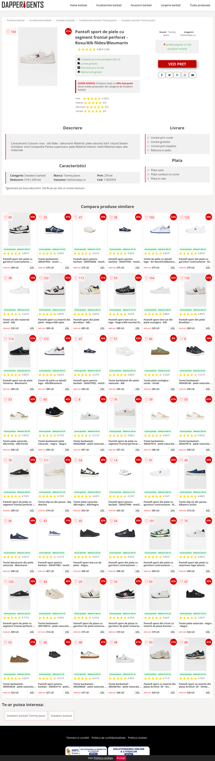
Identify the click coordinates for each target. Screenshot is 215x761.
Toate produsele (200, 5)
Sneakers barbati (65, 20)
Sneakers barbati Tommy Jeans (138, 20)
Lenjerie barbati (171, 5)
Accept (121, 758)
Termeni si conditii (77, 738)
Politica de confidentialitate (109, 738)
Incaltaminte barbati (109, 5)
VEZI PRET (177, 63)
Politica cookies (137, 738)
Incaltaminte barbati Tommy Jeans (98, 20)
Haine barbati (78, 5)
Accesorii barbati (141, 5)
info (32, 267)
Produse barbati (16, 20)
